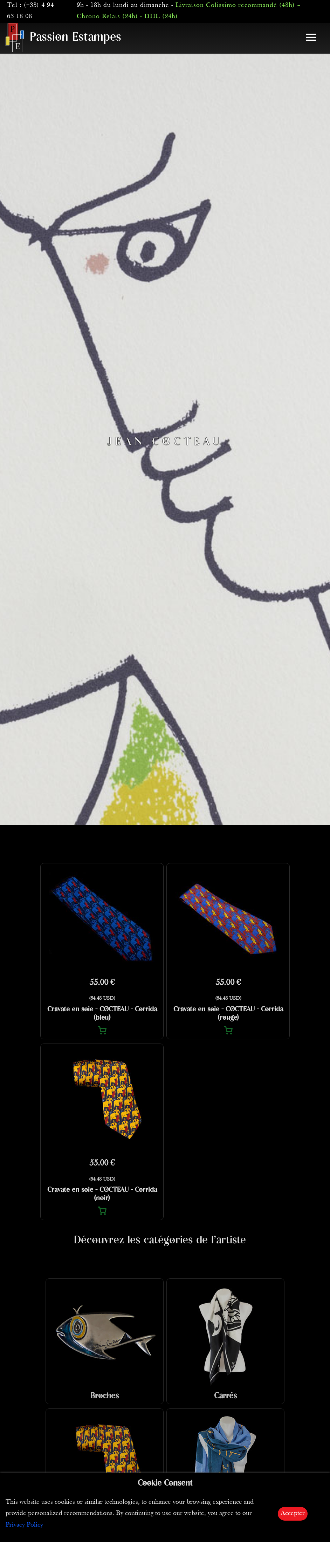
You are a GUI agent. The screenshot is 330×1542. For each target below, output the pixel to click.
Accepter (293, 1513)
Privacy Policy (24, 1525)
